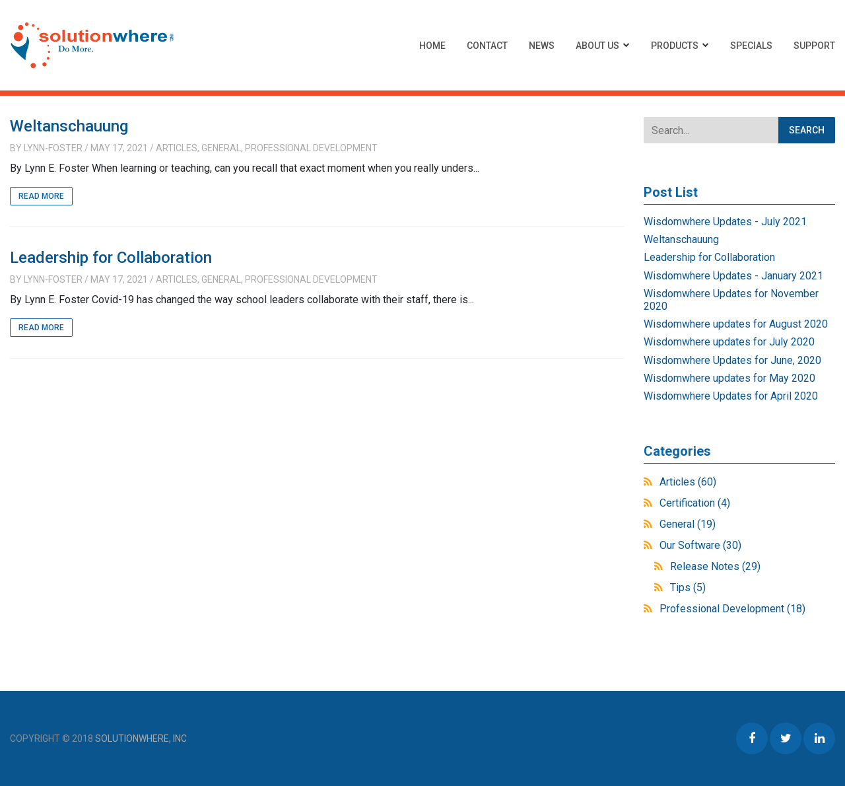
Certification (694, 503)
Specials (751, 45)
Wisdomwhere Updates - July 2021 (725, 221)
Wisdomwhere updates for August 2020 (736, 324)
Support (814, 45)
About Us (597, 45)
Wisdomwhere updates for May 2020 (729, 378)
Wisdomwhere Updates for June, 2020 (732, 360)
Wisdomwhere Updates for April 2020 (731, 396)
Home (432, 45)
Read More (41, 196)
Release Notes (715, 566)
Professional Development (311, 148)
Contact (487, 45)
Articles (176, 148)
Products (674, 45)
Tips (688, 587)
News (542, 45)
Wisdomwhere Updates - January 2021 (733, 275)
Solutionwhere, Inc (141, 738)
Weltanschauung (69, 126)
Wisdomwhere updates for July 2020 (729, 342)
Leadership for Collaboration (111, 257)
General (221, 148)
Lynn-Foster (53, 148)
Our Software (700, 545)
